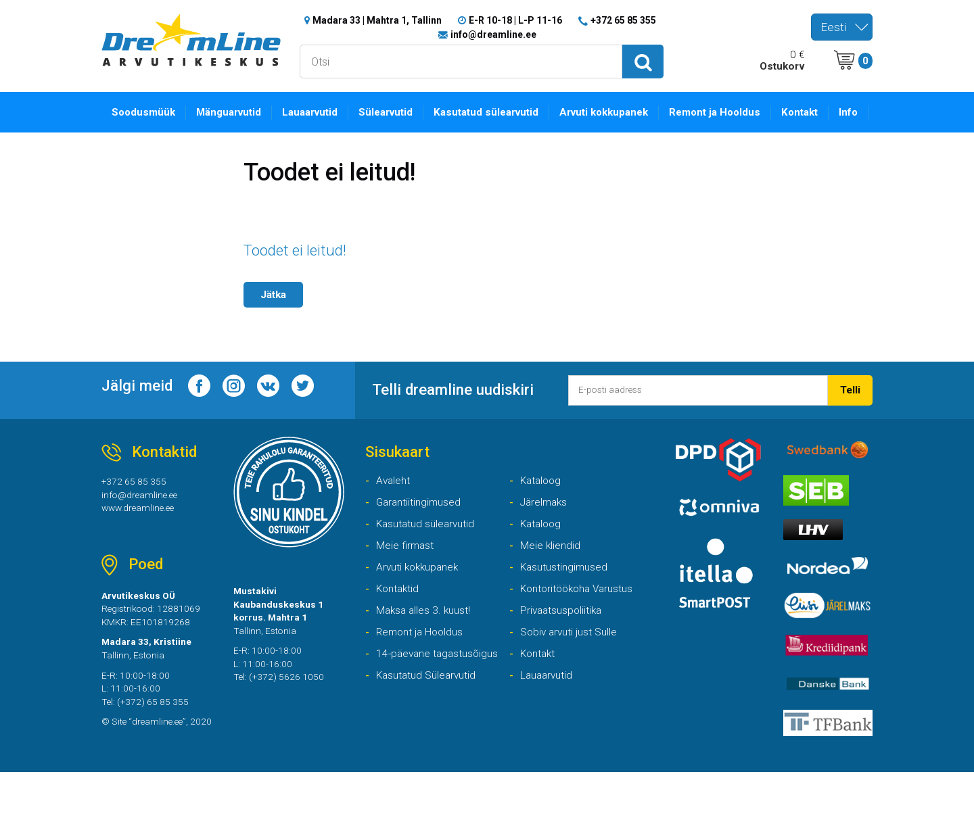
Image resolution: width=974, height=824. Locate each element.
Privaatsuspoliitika (568, 640)
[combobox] (842, 27)
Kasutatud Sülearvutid (577, 713)
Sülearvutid (417, 117)
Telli (848, 407)
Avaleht (395, 495)
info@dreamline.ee (493, 36)
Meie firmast (409, 568)
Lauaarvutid (332, 117)
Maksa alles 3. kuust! (429, 640)
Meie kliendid (555, 568)
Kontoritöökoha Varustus (584, 616)
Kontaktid (401, 616)
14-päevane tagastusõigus (434, 705)
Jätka (276, 301)
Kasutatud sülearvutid (514, 125)
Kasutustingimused (570, 592)
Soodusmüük (147, 117)
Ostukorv (779, 70)
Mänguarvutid (241, 117)
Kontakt (796, 117)
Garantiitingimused (425, 519)
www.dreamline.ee (145, 525)
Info (850, 117)
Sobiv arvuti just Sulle (576, 665)
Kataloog (543, 495)
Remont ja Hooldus (715, 125)
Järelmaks (547, 519)
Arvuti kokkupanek (618, 125)
